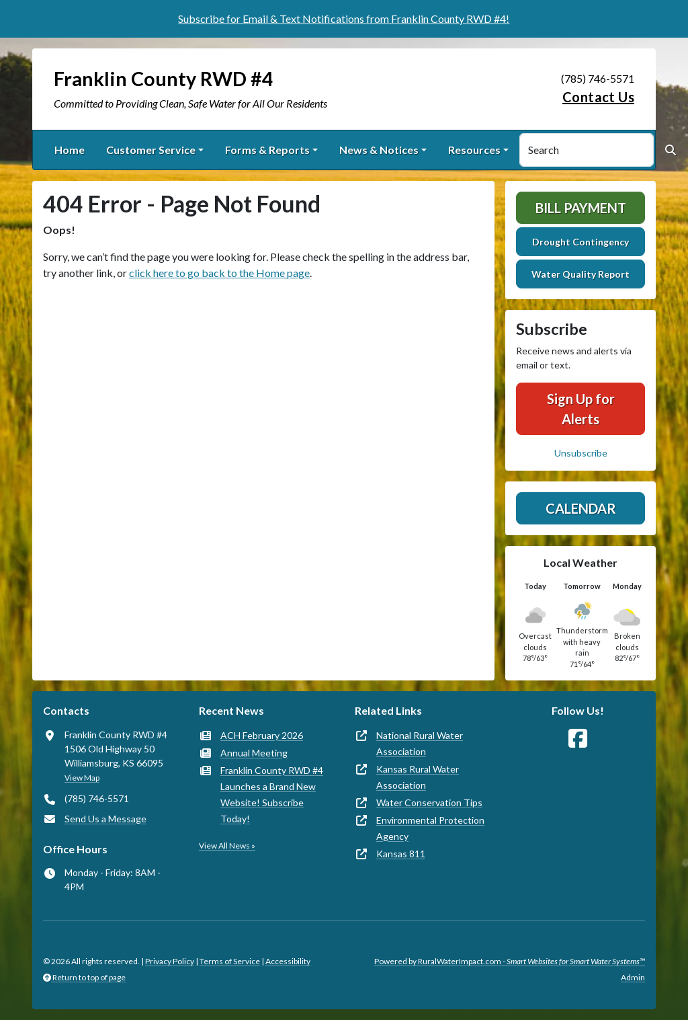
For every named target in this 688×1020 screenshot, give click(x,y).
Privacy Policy (169, 961)
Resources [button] (474, 149)
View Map (81, 778)
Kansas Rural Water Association (417, 777)
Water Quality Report (580, 274)
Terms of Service (230, 961)
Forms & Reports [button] (267, 149)
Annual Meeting (254, 752)
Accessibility (287, 961)
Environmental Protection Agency (430, 828)
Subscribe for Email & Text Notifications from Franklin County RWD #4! (343, 18)
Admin (633, 977)
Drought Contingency (580, 241)
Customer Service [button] (151, 149)
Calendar (581, 508)
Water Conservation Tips (429, 802)
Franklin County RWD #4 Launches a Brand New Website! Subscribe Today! (271, 794)
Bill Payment (580, 208)
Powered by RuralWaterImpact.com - (509, 961)
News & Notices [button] (379, 149)
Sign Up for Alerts (581, 409)
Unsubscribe (580, 453)
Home (69, 149)
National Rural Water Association (419, 743)
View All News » (227, 845)
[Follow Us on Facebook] (577, 739)
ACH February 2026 (261, 735)
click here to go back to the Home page (219, 272)
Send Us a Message (105, 818)
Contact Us (598, 97)
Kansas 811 (400, 853)
